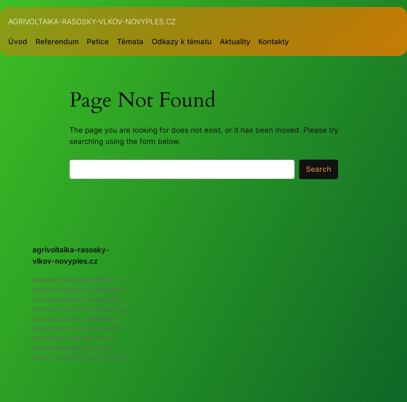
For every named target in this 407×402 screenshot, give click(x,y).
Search (318, 169)
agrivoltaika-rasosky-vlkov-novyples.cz (92, 21)
